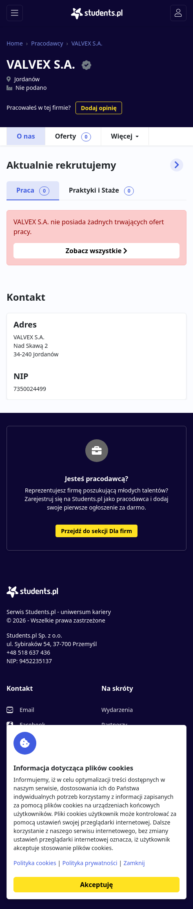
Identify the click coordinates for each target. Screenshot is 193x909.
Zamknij (134, 863)
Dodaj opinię (98, 108)
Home (15, 43)
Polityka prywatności (90, 863)
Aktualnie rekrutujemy (95, 164)
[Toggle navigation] (15, 13)
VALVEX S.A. (86, 43)
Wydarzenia (117, 710)
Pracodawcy (47, 43)
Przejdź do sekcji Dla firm (96, 531)
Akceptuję (96, 884)
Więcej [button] (121, 136)
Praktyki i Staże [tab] (101, 190)
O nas (26, 136)
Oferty (73, 136)
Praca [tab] (32, 190)
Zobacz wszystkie (96, 250)
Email (27, 710)
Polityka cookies (34, 863)
